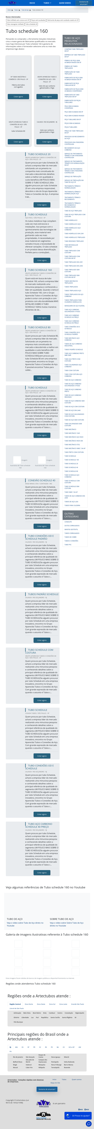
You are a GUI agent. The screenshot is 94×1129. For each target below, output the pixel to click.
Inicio (32, 3)
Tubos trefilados (71, 287)
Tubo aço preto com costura (72, 360)
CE (64, 1047)
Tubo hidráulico (71, 220)
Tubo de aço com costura (74, 407)
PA (11, 1051)
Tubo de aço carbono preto (73, 390)
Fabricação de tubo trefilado (72, 73)
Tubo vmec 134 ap (71, 492)
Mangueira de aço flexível (75, 306)
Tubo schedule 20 (31, 24)
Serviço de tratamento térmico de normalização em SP (74, 163)
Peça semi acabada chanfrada (72, 107)
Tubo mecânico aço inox (74, 437)
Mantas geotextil (71, 529)
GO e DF (72, 1047)
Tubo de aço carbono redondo (73, 396)
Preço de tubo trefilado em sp (74, 132)
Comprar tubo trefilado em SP (74, 50)
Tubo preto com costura (74, 452)
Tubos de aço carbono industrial (73, 345)
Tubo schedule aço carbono (72, 476)
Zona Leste (63, 1004)
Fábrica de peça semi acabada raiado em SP (73, 61)
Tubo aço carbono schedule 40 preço (72, 316)
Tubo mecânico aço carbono (72, 339)
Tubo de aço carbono (73, 380)
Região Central (15, 1004)
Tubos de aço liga (71, 502)
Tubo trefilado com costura (72, 252)
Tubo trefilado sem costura (72, 271)
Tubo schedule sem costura (72, 487)
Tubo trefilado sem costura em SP (18, 20)
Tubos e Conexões (71, 541)
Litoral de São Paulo (17, 1008)
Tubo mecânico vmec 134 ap (75, 448)
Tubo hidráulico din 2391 (74, 234)
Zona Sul (52, 1004)
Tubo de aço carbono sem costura (75, 402)
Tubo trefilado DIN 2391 (74, 262)
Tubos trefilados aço (73, 291)
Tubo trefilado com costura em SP (72, 257)
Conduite (68, 522)
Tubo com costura (72, 370)
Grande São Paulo (77, 1004)
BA (58, 1047)
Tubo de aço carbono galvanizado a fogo (73, 385)
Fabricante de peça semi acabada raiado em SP (63, 20)
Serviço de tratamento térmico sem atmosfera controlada (74, 171)
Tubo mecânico (70, 429)
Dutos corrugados (72, 526)
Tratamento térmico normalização (73, 187)
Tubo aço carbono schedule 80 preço (72, 322)
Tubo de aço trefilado (73, 211)
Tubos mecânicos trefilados (71, 282)
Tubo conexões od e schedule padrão (72, 333)
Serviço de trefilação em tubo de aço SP (74, 181)
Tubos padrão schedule (74, 350)
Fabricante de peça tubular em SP (72, 84)
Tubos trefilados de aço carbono (74, 295)
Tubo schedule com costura (72, 482)
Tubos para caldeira (72, 505)
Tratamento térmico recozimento (73, 198)
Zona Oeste (41, 1004)
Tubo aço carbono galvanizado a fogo (72, 311)
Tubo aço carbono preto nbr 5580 (74, 354)
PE (52, 1047)
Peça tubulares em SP (73, 119)
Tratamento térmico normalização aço (73, 193)
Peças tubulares (71, 127)
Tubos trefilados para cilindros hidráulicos (73, 301)
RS (46, 1047)
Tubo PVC (68, 545)
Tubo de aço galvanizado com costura (74, 415)
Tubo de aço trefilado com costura (75, 215)
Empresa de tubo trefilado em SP (75, 56)
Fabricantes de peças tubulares (73, 101)
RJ (10, 1047)
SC (40, 1047)
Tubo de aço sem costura (74, 420)
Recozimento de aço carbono (72, 149)
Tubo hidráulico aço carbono (73, 229)
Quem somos (65, 3)
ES (22, 1047)
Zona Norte (29, 1004)
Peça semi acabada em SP (74, 112)
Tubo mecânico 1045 (72, 433)
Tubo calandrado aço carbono (73, 366)
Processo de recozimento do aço (74, 138)
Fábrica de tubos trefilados (71, 67)
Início (54, 1079)
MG (16, 1047)
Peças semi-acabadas (38, 20)
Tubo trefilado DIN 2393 (74, 266)
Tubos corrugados (72, 533)
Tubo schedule (70, 456)
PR (34, 1047)
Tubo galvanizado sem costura (73, 425)
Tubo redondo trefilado (74, 241)
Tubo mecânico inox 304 (74, 441)
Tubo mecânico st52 (72, 445)
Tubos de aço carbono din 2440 (75, 497)
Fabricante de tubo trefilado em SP (72, 96)
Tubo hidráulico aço (73, 224)
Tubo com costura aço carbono (73, 375)
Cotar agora (18, 96)
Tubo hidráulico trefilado (75, 237)
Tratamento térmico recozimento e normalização (73, 205)
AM (80, 1047)
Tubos (46, 3)
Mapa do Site (55, 1083)
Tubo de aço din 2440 (73, 410)
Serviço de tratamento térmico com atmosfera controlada (74, 156)
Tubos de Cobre (70, 537)
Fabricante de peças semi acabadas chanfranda (74, 90)
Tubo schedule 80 (71, 471)
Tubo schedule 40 (71, 467)
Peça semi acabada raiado (74, 116)
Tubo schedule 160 (72, 460)
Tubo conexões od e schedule (72, 328)
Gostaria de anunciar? (83, 3)
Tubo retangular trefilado (15, 24)
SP (28, 1047)
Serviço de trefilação (73, 177)
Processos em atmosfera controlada (74, 143)
